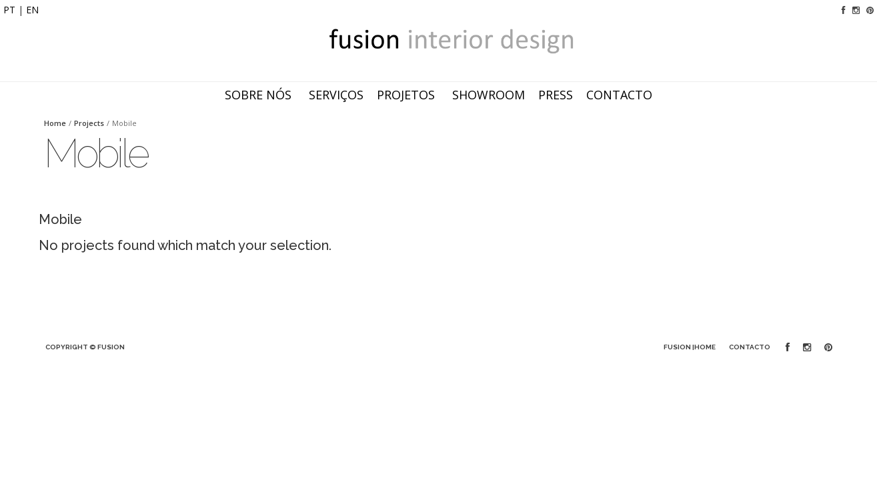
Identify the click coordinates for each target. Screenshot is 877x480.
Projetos (392, 95)
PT (9, 9)
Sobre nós (244, 95)
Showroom (475, 95)
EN (32, 9)
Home (55, 123)
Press (542, 95)
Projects (89, 123)
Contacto (606, 95)
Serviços (322, 95)
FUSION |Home (690, 347)
